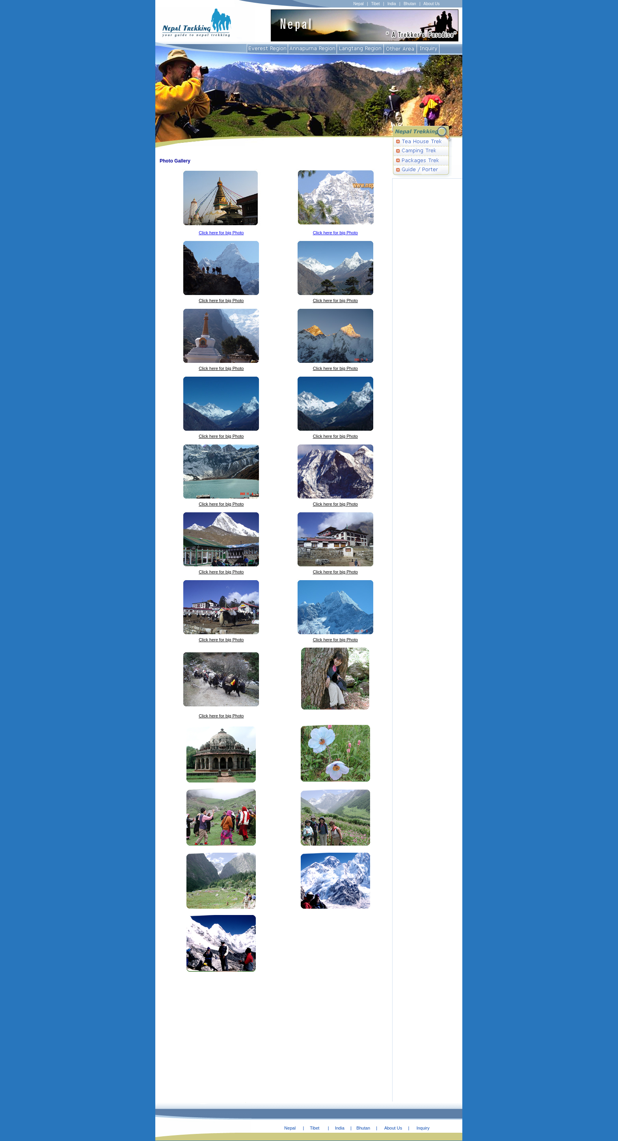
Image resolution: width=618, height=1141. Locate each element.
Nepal (359, 4)
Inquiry (423, 1128)
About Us (431, 4)
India (391, 4)
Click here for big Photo (221, 232)
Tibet (375, 4)
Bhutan (410, 4)
